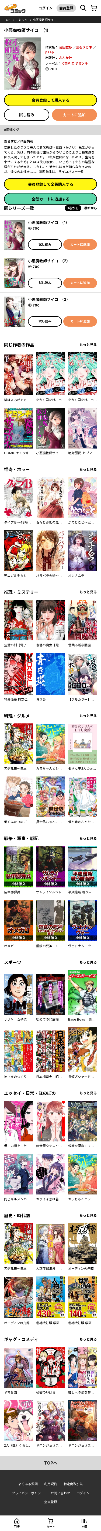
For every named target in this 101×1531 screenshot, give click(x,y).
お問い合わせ (60, 1493)
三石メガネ (84, 47)
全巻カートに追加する (50, 199)
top (7, 20)
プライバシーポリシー (28, 1493)
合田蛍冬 (65, 47)
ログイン (46, 8)
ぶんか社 (65, 58)
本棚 (84, 1526)
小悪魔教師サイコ (45, 20)
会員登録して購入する (50, 100)
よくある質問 (28, 1484)
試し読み (26, 115)
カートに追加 (74, 115)
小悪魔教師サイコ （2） (49, 261)
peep (49, 52)
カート (51, 1526)
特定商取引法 (73, 1484)
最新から (90, 208)
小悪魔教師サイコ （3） (49, 299)
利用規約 (50, 1484)
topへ (50, 1463)
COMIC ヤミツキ (75, 63)
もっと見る (88, 345)
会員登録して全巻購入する (50, 184)
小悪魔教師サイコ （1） (48, 222)
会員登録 (66, 8)
